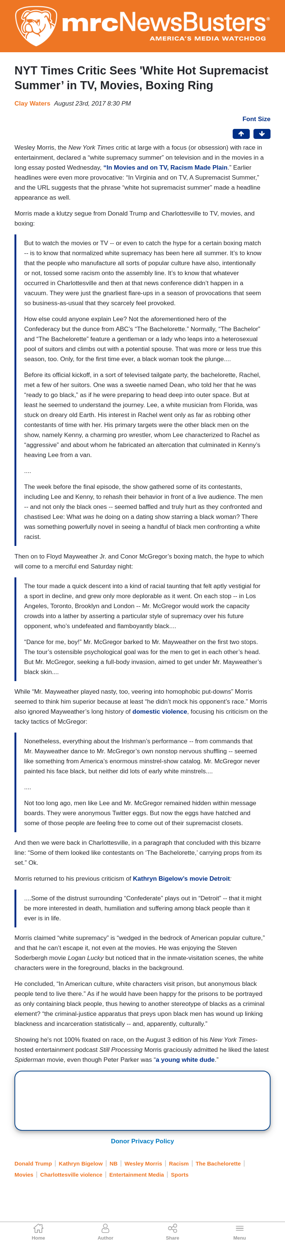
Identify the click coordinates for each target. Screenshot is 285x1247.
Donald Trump (33, 1163)
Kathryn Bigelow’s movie (171, 878)
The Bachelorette (218, 1163)
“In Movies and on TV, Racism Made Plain (165, 167)
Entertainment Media (136, 1174)
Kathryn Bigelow (80, 1163)
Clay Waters (32, 103)
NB (113, 1163)
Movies (23, 1174)
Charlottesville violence (71, 1174)
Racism (179, 1163)
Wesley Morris (143, 1163)
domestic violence (159, 711)
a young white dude (185, 1059)
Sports (180, 1174)
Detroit (220, 878)
